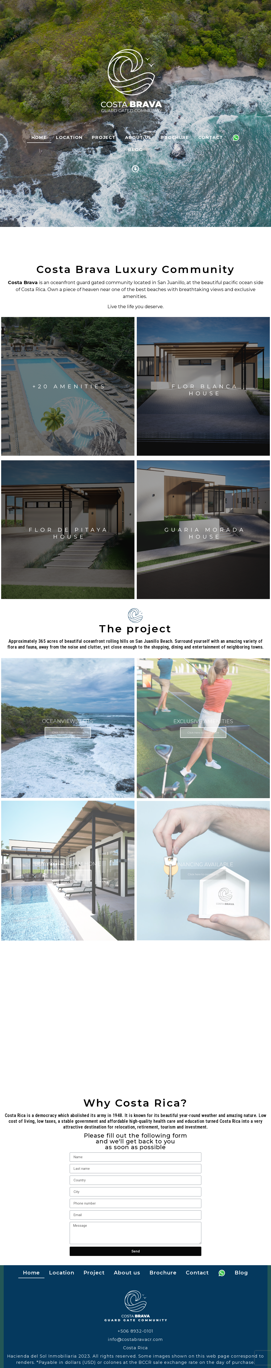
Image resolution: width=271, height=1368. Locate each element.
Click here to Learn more (68, 875)
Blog (135, 149)
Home (39, 137)
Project (104, 137)
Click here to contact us (203, 874)
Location (69, 137)
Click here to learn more (68, 732)
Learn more (67, 386)
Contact (210, 137)
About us (138, 137)
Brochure (175, 137)
